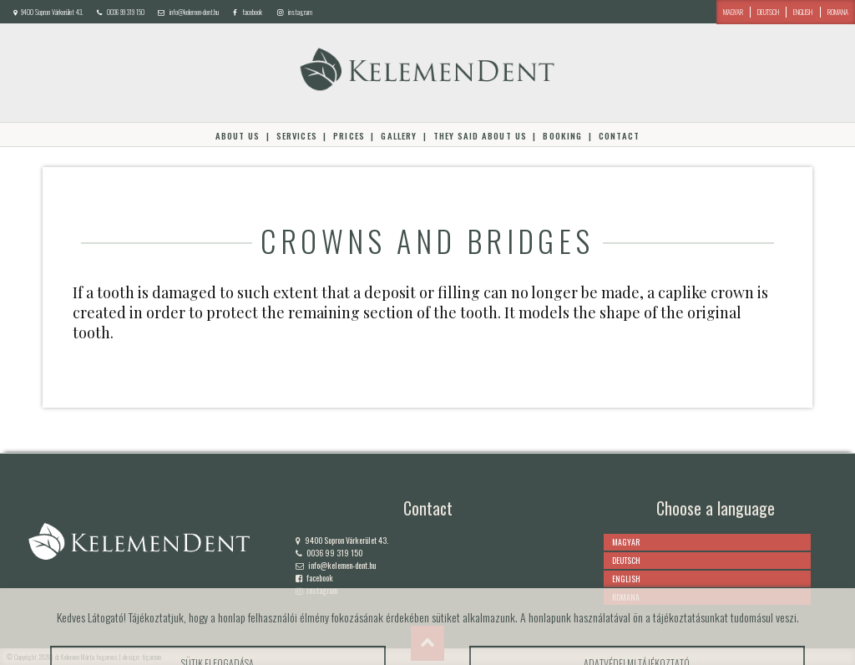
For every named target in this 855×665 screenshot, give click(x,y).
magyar (733, 12)
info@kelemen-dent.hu (194, 12)
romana (837, 12)
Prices (348, 135)
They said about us (480, 135)
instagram (300, 12)
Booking (562, 135)
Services (296, 135)
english (802, 12)
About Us (238, 135)
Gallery (398, 135)
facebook (252, 12)
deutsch (768, 12)
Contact (619, 135)
